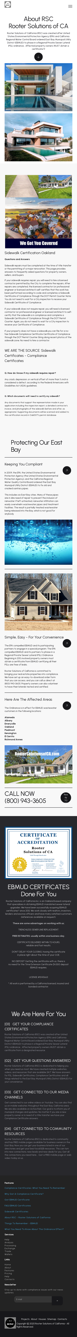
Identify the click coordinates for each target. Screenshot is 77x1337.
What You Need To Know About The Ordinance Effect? (34, 1229)
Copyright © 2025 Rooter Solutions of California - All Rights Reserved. (43, 1325)
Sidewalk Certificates (16, 1211)
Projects (25, 1319)
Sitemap (51, 1319)
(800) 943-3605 (25, 800)
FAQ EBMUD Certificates (18, 1205)
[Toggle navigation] (70, 6)
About (34, 1319)
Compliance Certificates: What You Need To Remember (35, 1188)
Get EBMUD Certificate (17, 1199)
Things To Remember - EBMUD (21, 1223)
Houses (42, 1319)
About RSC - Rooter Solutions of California (27, 1217)
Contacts (62, 1319)
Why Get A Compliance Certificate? (24, 1194)
